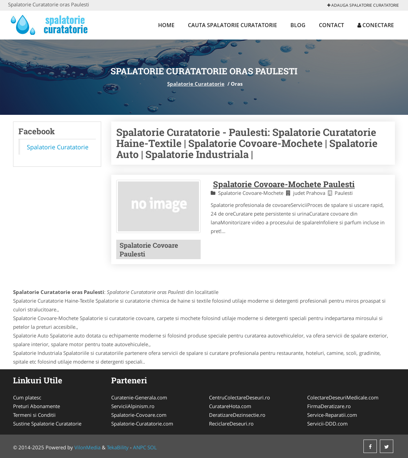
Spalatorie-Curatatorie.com (142, 423)
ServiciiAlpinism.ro (132, 406)
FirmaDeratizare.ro (329, 406)
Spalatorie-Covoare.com (138, 414)
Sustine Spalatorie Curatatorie (47, 423)
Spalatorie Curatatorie (195, 83)
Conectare (375, 25)
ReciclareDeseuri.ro (231, 423)
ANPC (139, 447)
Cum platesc (27, 397)
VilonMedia (87, 447)
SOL (152, 447)
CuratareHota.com (230, 406)
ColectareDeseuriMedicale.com (343, 397)
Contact (331, 25)
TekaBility (118, 447)
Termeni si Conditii (34, 414)
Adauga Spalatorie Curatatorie (363, 5)
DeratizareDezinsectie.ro (237, 414)
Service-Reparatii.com (332, 414)
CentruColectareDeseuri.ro (239, 397)
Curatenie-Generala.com (139, 397)
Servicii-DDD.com (327, 423)
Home (166, 25)
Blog (297, 25)
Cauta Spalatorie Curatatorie (232, 25)
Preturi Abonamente (36, 406)
